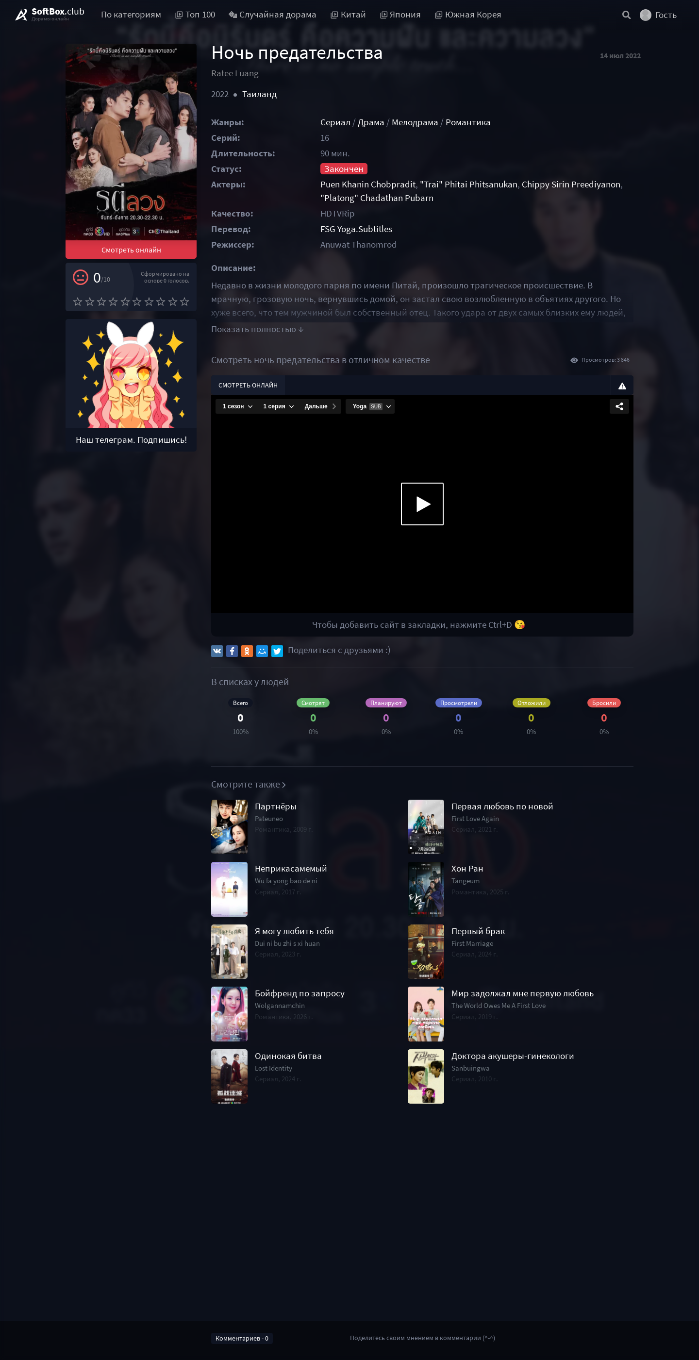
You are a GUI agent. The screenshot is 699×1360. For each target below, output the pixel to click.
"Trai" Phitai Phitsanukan (468, 184)
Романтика (468, 122)
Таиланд (259, 94)
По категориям (131, 14)
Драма (371, 122)
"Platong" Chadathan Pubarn (376, 197)
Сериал (335, 122)
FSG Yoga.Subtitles (356, 229)
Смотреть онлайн (131, 249)
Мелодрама (415, 122)
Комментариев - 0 (242, 1338)
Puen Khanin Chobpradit (368, 184)
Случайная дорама (273, 14)
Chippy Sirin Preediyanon (571, 184)
